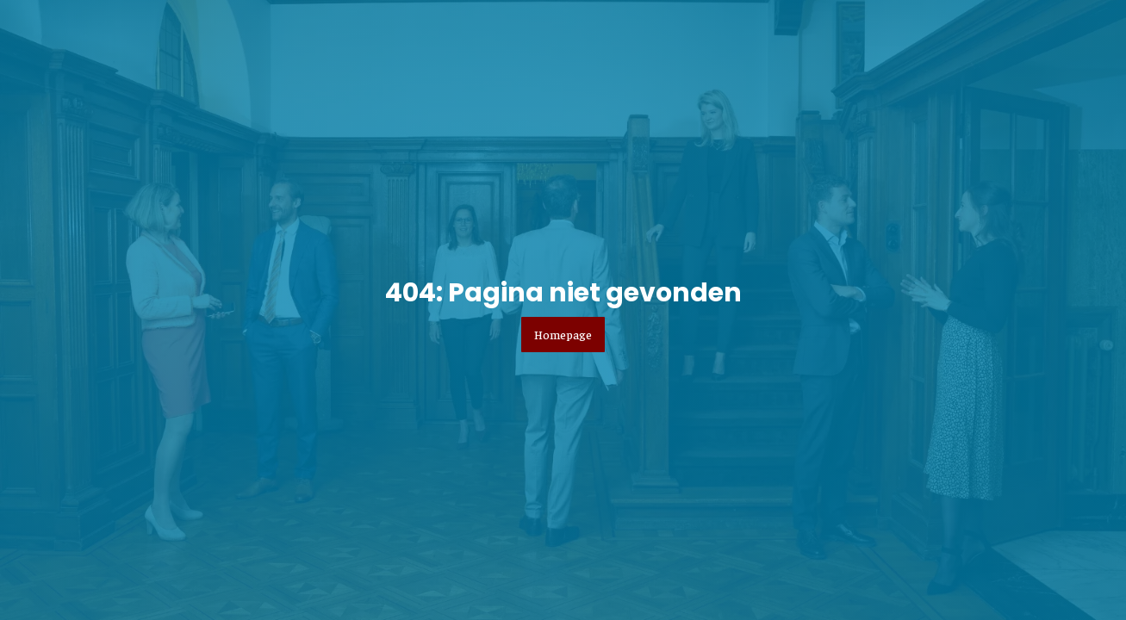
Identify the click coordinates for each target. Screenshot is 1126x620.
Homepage (563, 334)
